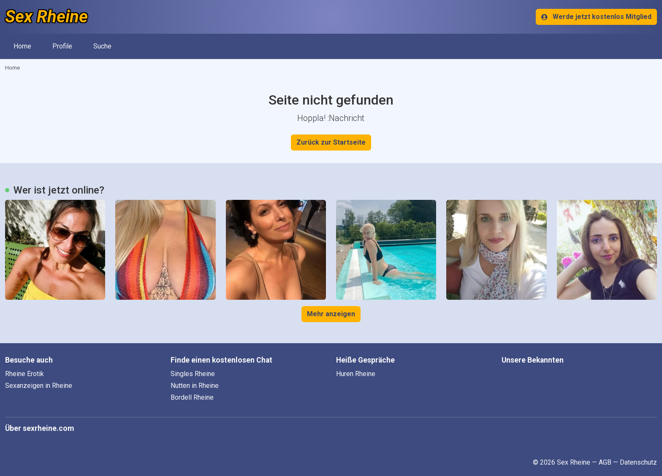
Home (22, 46)
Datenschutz (638, 462)
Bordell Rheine (192, 397)
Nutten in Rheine (195, 386)
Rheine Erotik (24, 374)
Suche (102, 46)
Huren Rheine (355, 374)
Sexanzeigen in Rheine (38, 386)
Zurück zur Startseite (331, 142)
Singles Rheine (193, 374)
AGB (605, 462)
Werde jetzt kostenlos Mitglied (596, 17)
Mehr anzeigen (331, 314)
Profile (62, 46)
